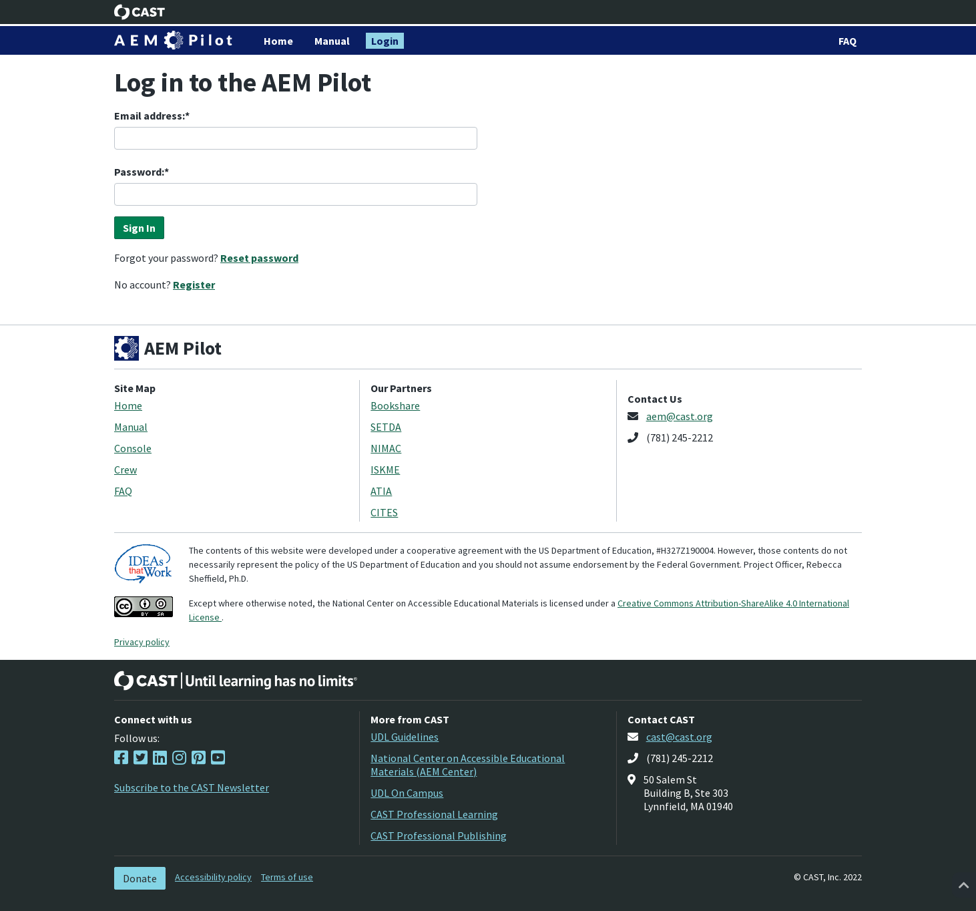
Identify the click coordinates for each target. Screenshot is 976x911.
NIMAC (386, 448)
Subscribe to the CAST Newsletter (191, 787)
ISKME (385, 469)
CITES (384, 512)
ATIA (381, 491)
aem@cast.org (679, 416)
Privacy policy (142, 642)
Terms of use (287, 877)
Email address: (149, 115)
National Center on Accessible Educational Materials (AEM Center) (468, 764)
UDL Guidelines (405, 736)
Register (194, 284)
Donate (140, 878)
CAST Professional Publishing (439, 835)
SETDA (386, 426)
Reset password (259, 257)
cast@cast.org (679, 736)
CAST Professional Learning (434, 814)
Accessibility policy (213, 877)
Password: (139, 171)
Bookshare (395, 405)
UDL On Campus (407, 792)
